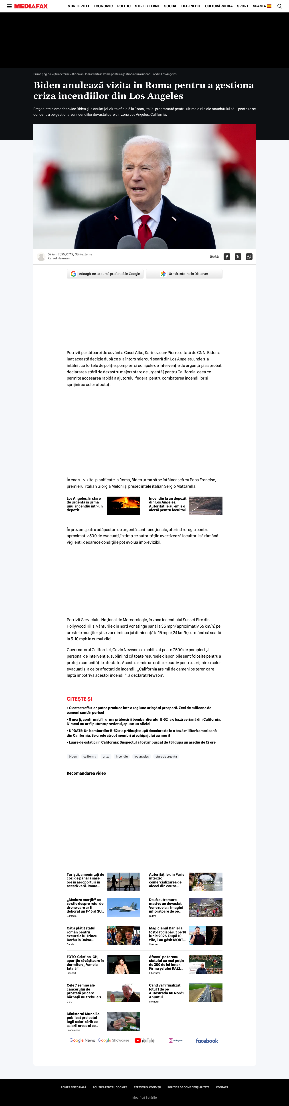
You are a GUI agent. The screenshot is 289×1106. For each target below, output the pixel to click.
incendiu (122, 756)
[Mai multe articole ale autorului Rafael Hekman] (41, 256)
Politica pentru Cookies (110, 1087)
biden (73, 756)
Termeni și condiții (147, 1087)
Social (170, 6)
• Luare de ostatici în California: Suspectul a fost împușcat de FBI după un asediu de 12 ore (141, 742)
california (89, 756)
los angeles (141, 756)
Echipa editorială (73, 1087)
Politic (124, 6)
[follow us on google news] (82, 1041)
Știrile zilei (78, 6)
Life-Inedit (191, 6)
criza (106, 756)
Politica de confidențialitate (188, 1087)
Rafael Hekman (59, 258)
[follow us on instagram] (175, 1041)
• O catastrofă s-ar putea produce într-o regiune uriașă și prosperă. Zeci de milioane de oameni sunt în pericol (139, 710)
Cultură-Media (219, 6)
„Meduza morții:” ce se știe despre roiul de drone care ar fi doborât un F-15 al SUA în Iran (85, 905)
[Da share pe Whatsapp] (249, 256)
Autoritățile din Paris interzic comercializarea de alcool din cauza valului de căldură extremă (166, 880)
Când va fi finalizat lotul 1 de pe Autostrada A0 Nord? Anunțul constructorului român (166, 991)
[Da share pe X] (238, 256)
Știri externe (147, 6)
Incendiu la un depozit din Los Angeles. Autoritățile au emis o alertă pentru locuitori (167, 504)
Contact (222, 1087)
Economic (103, 6)
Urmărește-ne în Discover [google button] (184, 274)
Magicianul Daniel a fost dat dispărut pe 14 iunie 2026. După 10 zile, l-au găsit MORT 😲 (167, 934)
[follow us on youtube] (144, 1041)
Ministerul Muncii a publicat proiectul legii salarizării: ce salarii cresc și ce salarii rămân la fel (83, 1020)
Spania (259, 6)
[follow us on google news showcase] (113, 1041)
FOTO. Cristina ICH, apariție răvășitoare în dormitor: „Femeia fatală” (85, 963)
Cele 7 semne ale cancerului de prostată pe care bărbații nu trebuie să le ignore (85, 991)
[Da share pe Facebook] (227, 256)
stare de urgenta (166, 756)
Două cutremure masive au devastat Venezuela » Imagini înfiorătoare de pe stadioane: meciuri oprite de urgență (166, 905)
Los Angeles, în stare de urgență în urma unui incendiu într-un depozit (85, 504)
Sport (243, 6)
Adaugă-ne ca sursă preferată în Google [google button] (105, 274)
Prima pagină (42, 74)
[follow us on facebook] (206, 1041)
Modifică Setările (144, 1097)
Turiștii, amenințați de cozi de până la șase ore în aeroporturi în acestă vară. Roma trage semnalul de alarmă (85, 880)
